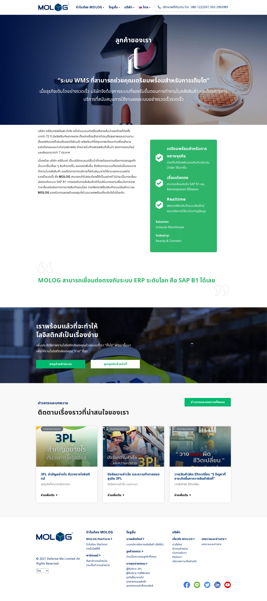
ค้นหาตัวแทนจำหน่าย (96, 561)
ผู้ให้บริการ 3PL (134, 569)
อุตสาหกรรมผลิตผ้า (136, 582)
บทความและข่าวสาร (212, 544)
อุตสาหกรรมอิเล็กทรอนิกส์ (139, 586)
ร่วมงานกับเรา (179, 553)
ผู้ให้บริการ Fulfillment (138, 573)
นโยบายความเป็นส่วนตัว (184, 561)
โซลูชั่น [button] (115, 7)
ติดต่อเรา (177, 557)
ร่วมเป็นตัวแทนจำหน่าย (98, 565)
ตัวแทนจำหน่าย (180, 549)
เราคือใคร (177, 544)
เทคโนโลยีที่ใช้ (93, 549)
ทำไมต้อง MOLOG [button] (90, 7)
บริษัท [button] (129, 7)
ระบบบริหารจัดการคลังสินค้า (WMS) (145, 544)
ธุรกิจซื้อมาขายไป (135, 577)
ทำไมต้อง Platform (96, 544)
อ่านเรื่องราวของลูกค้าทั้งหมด (141, 557)
